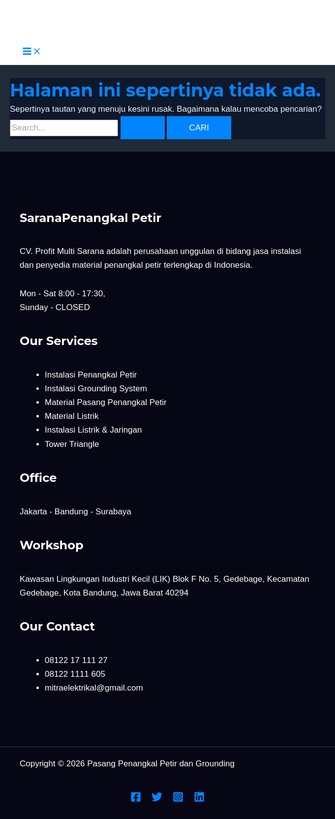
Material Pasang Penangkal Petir (106, 402)
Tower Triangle (72, 444)
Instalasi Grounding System (96, 388)
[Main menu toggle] (32, 52)
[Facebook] (135, 799)
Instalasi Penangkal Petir (91, 374)
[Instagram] (178, 799)
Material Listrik (72, 416)
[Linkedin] (199, 799)
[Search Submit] (143, 127)
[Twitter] (157, 799)
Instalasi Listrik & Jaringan (93, 430)
